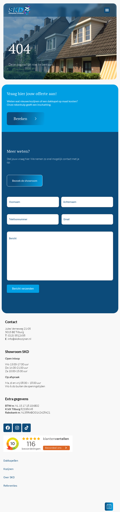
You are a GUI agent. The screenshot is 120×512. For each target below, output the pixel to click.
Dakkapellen (10, 460)
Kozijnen (8, 469)
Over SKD (9, 477)
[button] (107, 10)
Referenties (10, 485)
